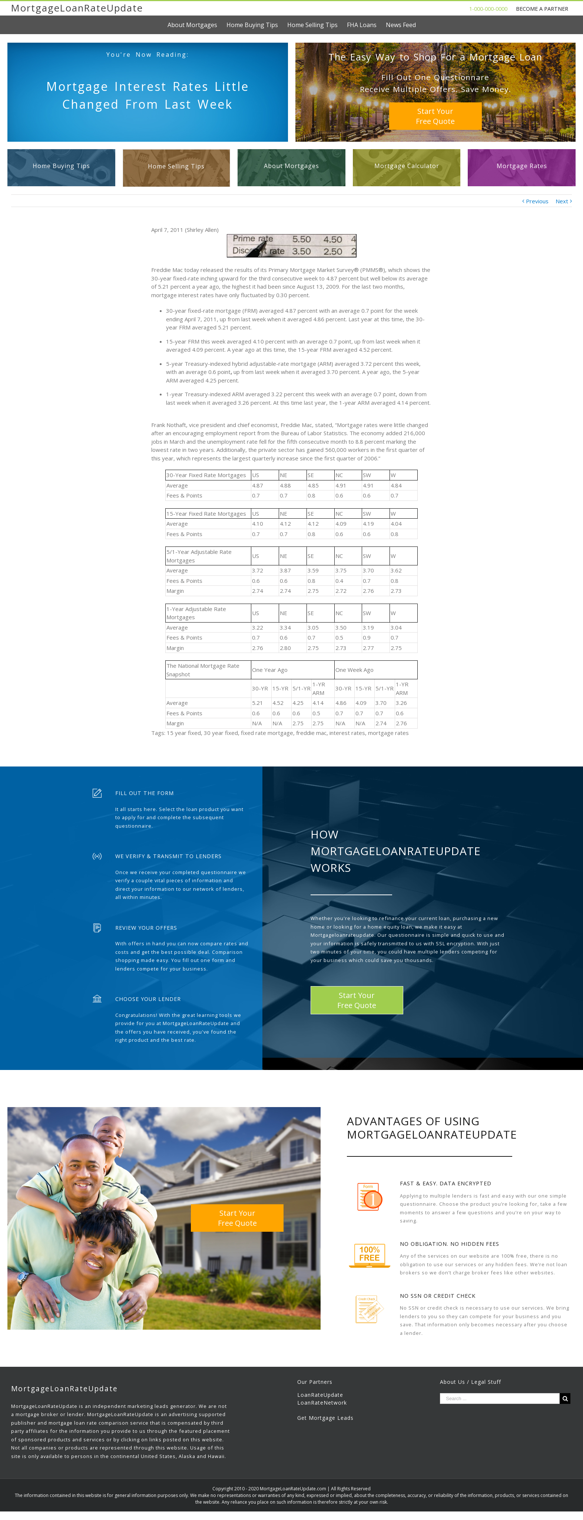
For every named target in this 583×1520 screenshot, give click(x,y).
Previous (537, 201)
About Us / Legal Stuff (470, 1381)
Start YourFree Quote (435, 116)
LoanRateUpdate (320, 1394)
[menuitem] (197, 25)
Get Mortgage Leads (325, 1417)
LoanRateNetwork (322, 1402)
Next (562, 201)
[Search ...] (500, 1398)
